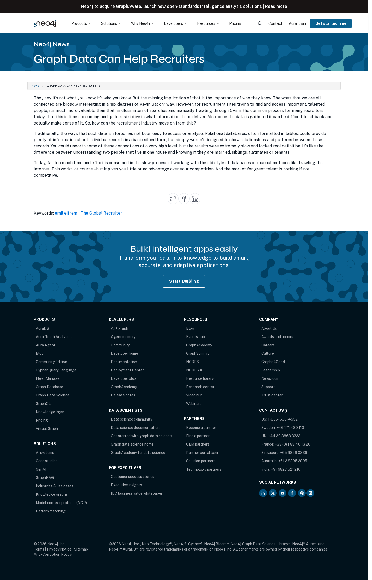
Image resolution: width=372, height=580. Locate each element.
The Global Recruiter (101, 213)
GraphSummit (197, 353)
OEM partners (197, 444)
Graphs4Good (273, 362)
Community (120, 345)
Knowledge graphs (52, 494)
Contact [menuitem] (275, 23)
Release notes (123, 395)
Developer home (124, 353)
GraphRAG (45, 478)
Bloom (41, 353)
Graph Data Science (52, 395)
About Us (269, 328)
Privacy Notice (59, 549)
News (35, 85)
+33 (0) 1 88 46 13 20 (292, 444)
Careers (268, 345)
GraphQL (43, 403)
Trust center (272, 395)
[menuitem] (81, 23)
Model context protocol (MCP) (61, 503)
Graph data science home (132, 444)
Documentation (124, 362)
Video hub (194, 395)
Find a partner (198, 436)
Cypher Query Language (56, 370)
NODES (192, 362)
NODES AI (194, 370)
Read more (276, 6)
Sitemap (81, 549)
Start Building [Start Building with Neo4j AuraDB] (184, 281)
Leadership (270, 370)
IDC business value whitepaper (136, 493)
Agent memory (123, 337)
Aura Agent (45, 345)
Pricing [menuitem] (235, 23)
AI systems (45, 453)
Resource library (200, 378)
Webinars (194, 403)
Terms (39, 549)
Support (268, 387)
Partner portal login (202, 453)
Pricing (42, 420)
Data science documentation (135, 427)
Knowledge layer (50, 412)
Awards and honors (277, 337)
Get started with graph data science (141, 436)
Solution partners (200, 461)
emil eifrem (66, 213)
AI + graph (119, 328)
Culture (267, 353)
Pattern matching (51, 511)
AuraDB (42, 328)
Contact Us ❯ (273, 410)
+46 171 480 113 (290, 427)
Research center (200, 387)
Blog (190, 328)
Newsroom (270, 378)
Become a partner (201, 427)
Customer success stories (132, 477)
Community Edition (51, 362)
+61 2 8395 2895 (292, 461)
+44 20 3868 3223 (284, 436)
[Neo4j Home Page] (45, 23)
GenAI (41, 469)
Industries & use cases (54, 486)
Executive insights (126, 485)
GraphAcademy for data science (138, 453)
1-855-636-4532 (283, 419)
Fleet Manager (48, 378)
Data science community (131, 419)
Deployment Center (127, 370)
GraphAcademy (124, 387)
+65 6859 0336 (293, 453)
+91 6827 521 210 (285, 469)
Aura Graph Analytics (54, 337)
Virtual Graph (47, 429)
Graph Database (49, 387)
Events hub (195, 337)
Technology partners (203, 469)
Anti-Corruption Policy (53, 554)
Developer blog (124, 378)
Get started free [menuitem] (330, 23)
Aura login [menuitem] (297, 23)
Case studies (46, 461)
